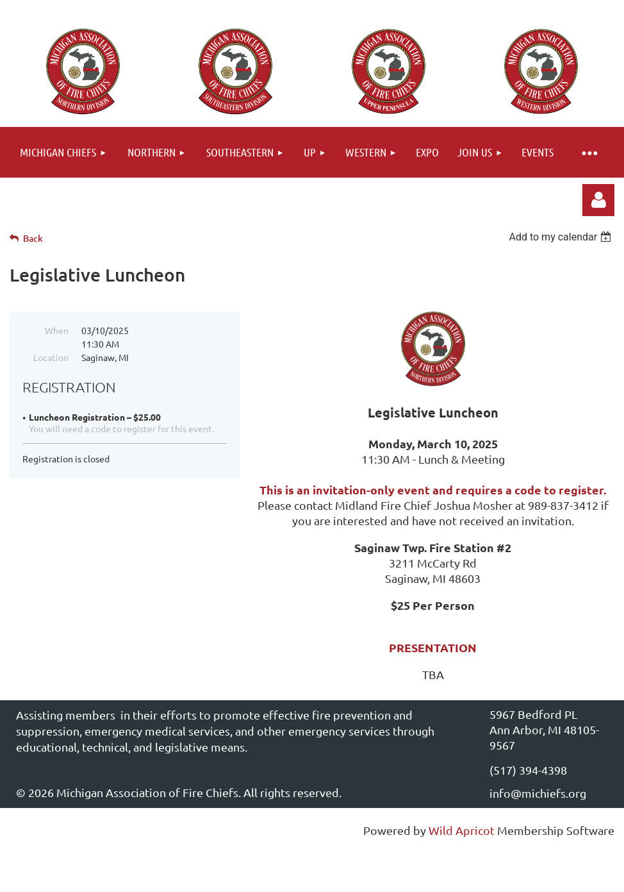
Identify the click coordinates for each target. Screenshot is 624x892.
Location (51, 357)
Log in (598, 200)
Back (33, 238)
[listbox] (561, 237)
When (57, 330)
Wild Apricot (462, 830)
